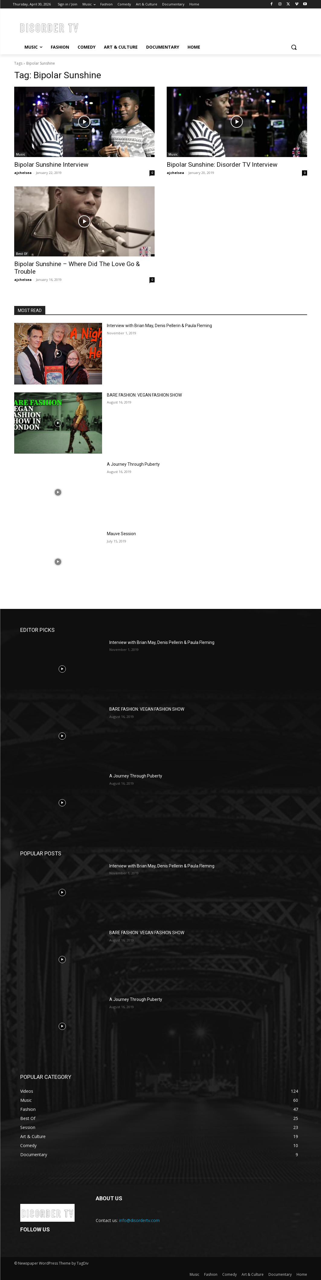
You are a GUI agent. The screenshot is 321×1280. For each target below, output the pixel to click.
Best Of (21, 254)
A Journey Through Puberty (133, 464)
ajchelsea (23, 172)
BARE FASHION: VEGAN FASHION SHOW (144, 395)
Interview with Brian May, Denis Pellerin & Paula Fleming (159, 325)
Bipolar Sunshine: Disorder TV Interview (222, 164)
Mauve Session (121, 533)
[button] (294, 47)
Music (20, 154)
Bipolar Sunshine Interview (51, 164)
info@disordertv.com (139, 1220)
